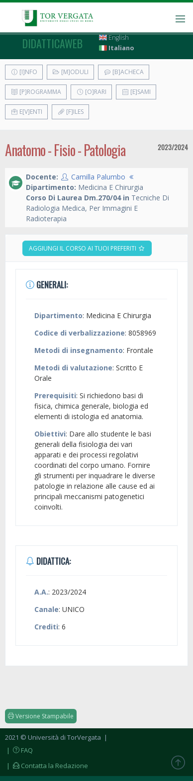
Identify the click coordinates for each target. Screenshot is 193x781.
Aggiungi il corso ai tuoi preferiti (87, 248)
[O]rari (91, 91)
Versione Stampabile (41, 716)
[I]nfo (23, 72)
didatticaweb (52, 43)
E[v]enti (26, 111)
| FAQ (19, 750)
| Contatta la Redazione (46, 765)
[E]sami (136, 91)
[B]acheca (123, 72)
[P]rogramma (35, 91)
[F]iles (70, 111)
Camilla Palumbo (98, 176)
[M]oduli (70, 72)
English (114, 37)
